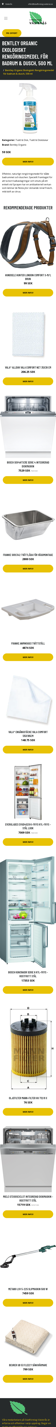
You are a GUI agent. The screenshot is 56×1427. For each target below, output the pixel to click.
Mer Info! (28, 161)
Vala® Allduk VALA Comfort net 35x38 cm (28, 367)
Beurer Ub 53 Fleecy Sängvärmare (28, 1365)
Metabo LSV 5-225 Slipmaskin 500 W (28, 1289)
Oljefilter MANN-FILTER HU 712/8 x (28, 1098)
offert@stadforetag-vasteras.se (40, 4)
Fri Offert (11, 33)
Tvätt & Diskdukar (38, 140)
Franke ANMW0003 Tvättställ (28, 643)
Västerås (8, 4)
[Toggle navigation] (6, 18)
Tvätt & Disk (21, 140)
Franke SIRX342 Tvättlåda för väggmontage (28, 555)
